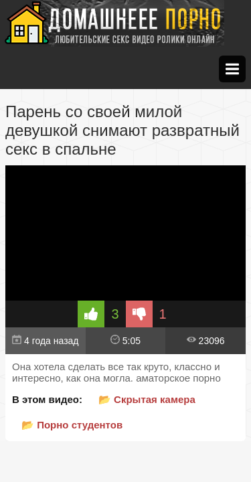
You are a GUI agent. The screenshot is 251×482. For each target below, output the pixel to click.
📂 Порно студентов (71, 424)
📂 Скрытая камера (146, 399)
